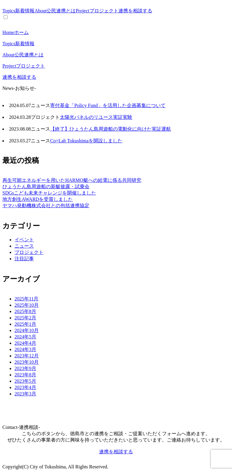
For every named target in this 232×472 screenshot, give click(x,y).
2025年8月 (25, 311)
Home (15, 32)
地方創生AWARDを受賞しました (37, 199)
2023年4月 (25, 387)
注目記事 (24, 258)
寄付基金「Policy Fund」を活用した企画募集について (108, 105)
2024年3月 (25, 349)
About (55, 10)
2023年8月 (25, 374)
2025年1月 (25, 324)
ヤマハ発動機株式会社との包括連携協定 (45, 205)
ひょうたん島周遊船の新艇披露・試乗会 (45, 186)
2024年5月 (25, 336)
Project (97, 10)
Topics (18, 10)
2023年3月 (25, 393)
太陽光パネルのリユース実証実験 (96, 117)
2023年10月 (26, 362)
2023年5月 (25, 381)
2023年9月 (25, 368)
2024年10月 (26, 330)
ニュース (24, 246)
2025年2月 (25, 317)
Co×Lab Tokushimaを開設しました (86, 140)
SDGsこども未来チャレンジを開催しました (49, 192)
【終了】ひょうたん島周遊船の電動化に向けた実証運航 (110, 128)
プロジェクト (29, 252)
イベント (24, 239)
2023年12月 (26, 355)
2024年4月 (25, 343)
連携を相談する (135, 10)
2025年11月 (26, 298)
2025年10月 (26, 305)
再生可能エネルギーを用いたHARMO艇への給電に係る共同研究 (71, 180)
